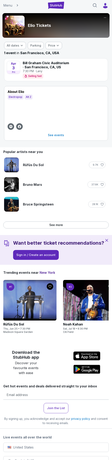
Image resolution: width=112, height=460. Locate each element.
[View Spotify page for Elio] (11, 126)
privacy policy (80, 418)
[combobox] (15, 45)
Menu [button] (11, 5)
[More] (105, 18)
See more (56, 225)
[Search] (94, 5)
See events (56, 135)
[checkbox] (36, 45)
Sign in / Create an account (35, 255)
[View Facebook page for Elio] (19, 126)
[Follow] (97, 165)
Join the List (56, 408)
